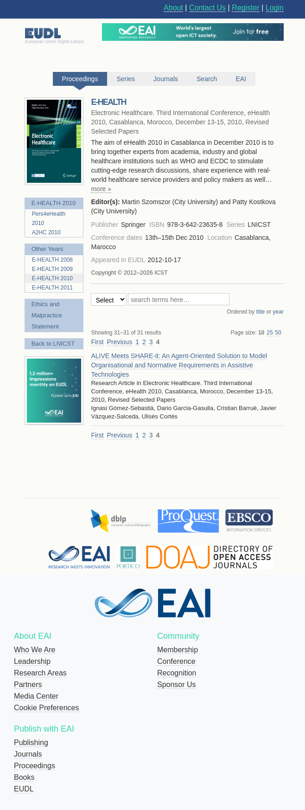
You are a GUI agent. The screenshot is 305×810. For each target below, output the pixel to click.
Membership (177, 650)
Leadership (32, 661)
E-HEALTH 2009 (52, 269)
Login (275, 8)
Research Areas (40, 673)
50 (278, 332)
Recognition (177, 673)
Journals (28, 754)
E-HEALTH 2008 (52, 260)
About (173, 8)
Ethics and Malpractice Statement (47, 315)
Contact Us (207, 8)
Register (246, 8)
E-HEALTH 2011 (52, 287)
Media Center (36, 696)
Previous (119, 342)
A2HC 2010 (46, 232)
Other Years (48, 248)
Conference (176, 661)
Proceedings (34, 766)
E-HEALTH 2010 (54, 202)
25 (270, 332)
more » (101, 189)
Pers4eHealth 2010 (49, 218)
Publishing (31, 742)
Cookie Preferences (46, 708)
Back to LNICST (53, 343)
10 (261, 332)
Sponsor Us (176, 684)
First (97, 342)
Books (24, 777)
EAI (240, 79)
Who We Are (35, 650)
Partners (28, 684)
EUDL (24, 789)
